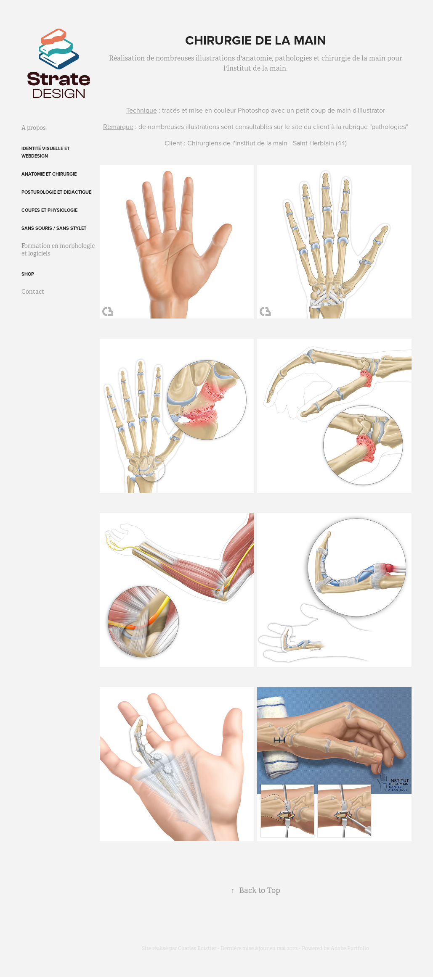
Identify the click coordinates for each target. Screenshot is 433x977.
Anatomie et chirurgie (49, 174)
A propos (33, 128)
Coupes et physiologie (49, 210)
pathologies (389, 126)
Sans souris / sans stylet (53, 228)
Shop (27, 274)
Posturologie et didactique (56, 192)
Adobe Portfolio (350, 948)
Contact (32, 291)
